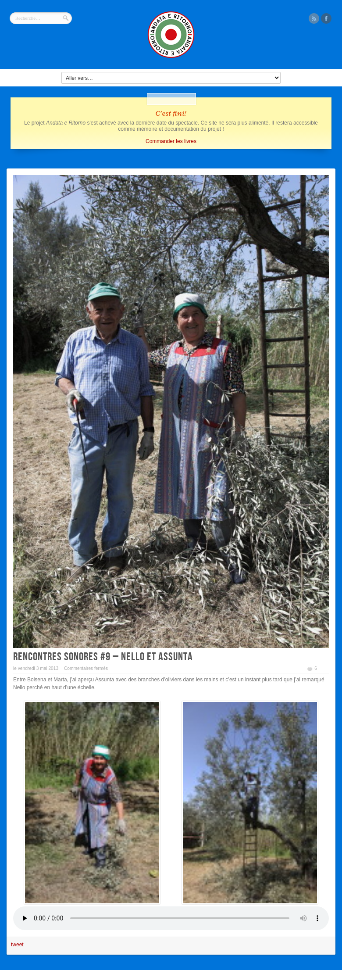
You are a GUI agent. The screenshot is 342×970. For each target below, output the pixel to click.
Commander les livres (171, 141)
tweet (17, 944)
